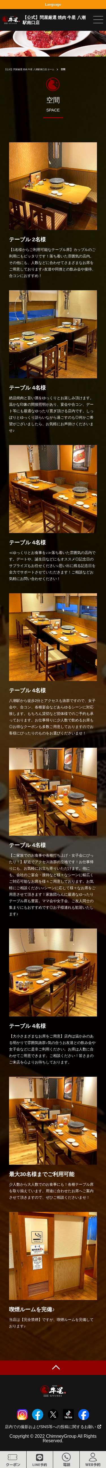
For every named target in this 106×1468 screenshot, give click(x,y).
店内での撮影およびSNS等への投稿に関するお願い (53, 1426)
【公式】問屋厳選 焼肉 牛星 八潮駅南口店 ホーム (29, 69)
